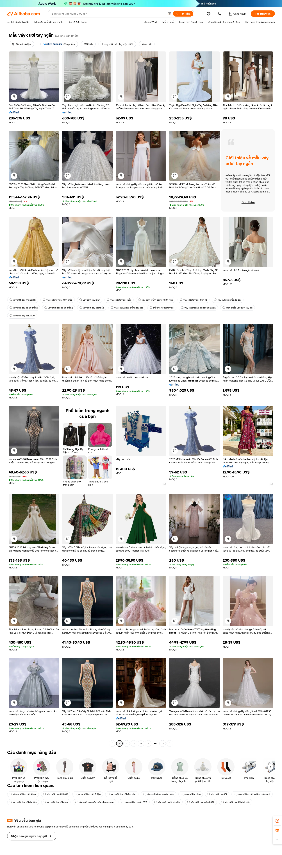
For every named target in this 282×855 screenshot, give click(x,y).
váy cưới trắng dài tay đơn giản (155, 299)
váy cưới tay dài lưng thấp (57, 299)
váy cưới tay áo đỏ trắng (24, 307)
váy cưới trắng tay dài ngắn (158, 794)
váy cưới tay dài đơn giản (122, 794)
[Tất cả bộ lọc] (21, 44)
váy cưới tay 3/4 (190, 794)
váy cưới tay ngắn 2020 (200, 802)
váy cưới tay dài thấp (119, 299)
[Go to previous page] (112, 743)
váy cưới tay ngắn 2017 (23, 299)
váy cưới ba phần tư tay (227, 299)
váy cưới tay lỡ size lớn (167, 802)
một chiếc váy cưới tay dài (237, 307)
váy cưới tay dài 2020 (22, 315)
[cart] (220, 14)
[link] (277, 820)
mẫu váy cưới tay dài (162, 307)
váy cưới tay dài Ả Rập (88, 794)
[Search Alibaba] (107, 14)
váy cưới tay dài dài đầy (23, 802)
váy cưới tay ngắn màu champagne (94, 802)
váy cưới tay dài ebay (56, 802)
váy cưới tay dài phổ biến (235, 802)
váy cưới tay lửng (89, 299)
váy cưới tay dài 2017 (55, 794)
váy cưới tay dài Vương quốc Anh (252, 794)
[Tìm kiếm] (183, 14)
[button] (169, 14)
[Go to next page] (170, 743)
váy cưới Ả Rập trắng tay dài (127, 307)
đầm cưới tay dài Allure (23, 794)
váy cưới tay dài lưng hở (193, 299)
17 (163, 743)
